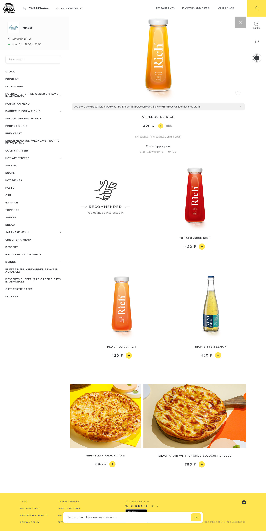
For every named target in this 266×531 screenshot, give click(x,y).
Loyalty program (69, 508)
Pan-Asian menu (17, 103)
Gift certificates (19, 289)
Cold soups (14, 86)
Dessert (11, 247)
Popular (12, 79)
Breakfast (13, 133)
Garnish (11, 202)
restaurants (165, 8)
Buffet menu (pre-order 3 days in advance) (31, 270)
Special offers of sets (23, 118)
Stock (10, 71)
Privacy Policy (29, 522)
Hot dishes (13, 180)
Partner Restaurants (34, 515)
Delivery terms (30, 508)
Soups (10, 173)
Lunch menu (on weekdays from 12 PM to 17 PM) (32, 141)
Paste (9, 187)
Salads (11, 165)
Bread (10, 224)
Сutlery (11, 296)
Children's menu (18, 239)
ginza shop (226, 8)
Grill (9, 195)
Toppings (12, 210)
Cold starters (17, 150)
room (148, 106)
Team (23, 501)
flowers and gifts (195, 8)
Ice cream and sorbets (23, 254)
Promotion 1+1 (16, 126)
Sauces (11, 217)
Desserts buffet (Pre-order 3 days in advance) (33, 280)
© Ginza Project (209, 521)
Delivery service (68, 501)
